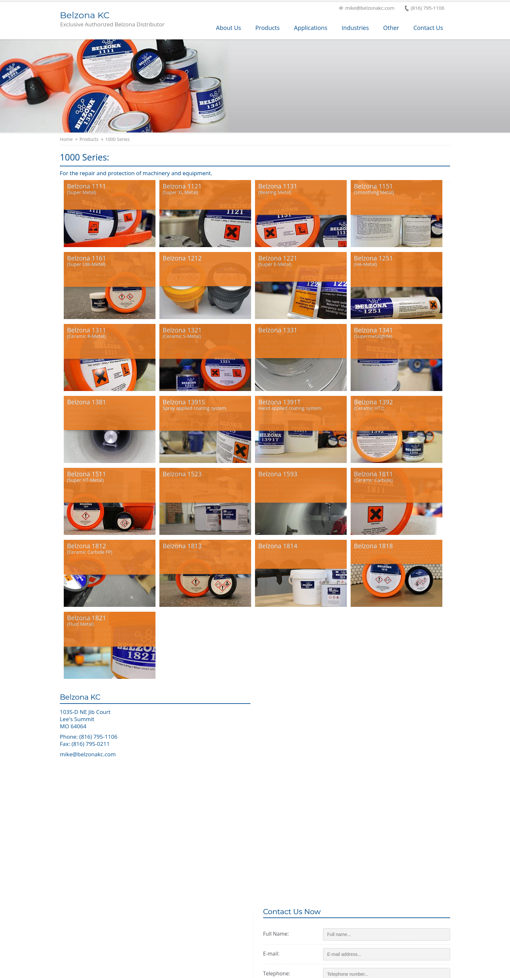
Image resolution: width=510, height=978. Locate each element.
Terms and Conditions (340, 972)
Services (76, 923)
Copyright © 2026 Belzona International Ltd (106, 972)
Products (267, 28)
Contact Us (428, 28)
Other (391, 28)
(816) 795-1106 (424, 8)
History (252, 923)
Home (66, 139)
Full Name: (281, 718)
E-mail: (276, 738)
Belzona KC (112, 19)
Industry (165, 923)
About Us (228, 28)
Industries (355, 28)
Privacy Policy (383, 972)
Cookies (411, 972)
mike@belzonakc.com (367, 8)
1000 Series (117, 139)
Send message (346, 847)
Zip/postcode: (285, 778)
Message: (279, 798)
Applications (311, 28)
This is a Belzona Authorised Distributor (388, 922)
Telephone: (281, 758)
